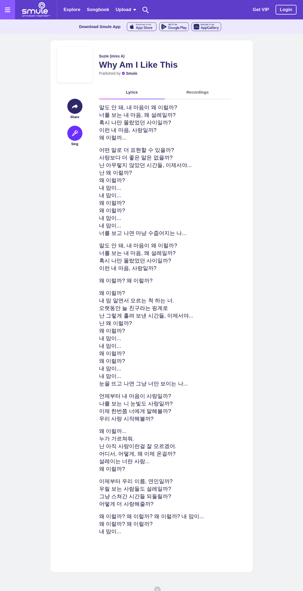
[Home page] (36, 9)
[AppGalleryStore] (206, 26)
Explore (72, 9)
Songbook (98, 9)
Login (286, 9)
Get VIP (261, 9)
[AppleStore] (141, 26)
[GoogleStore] (174, 26)
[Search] (145, 10)
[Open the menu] (7, 9)
